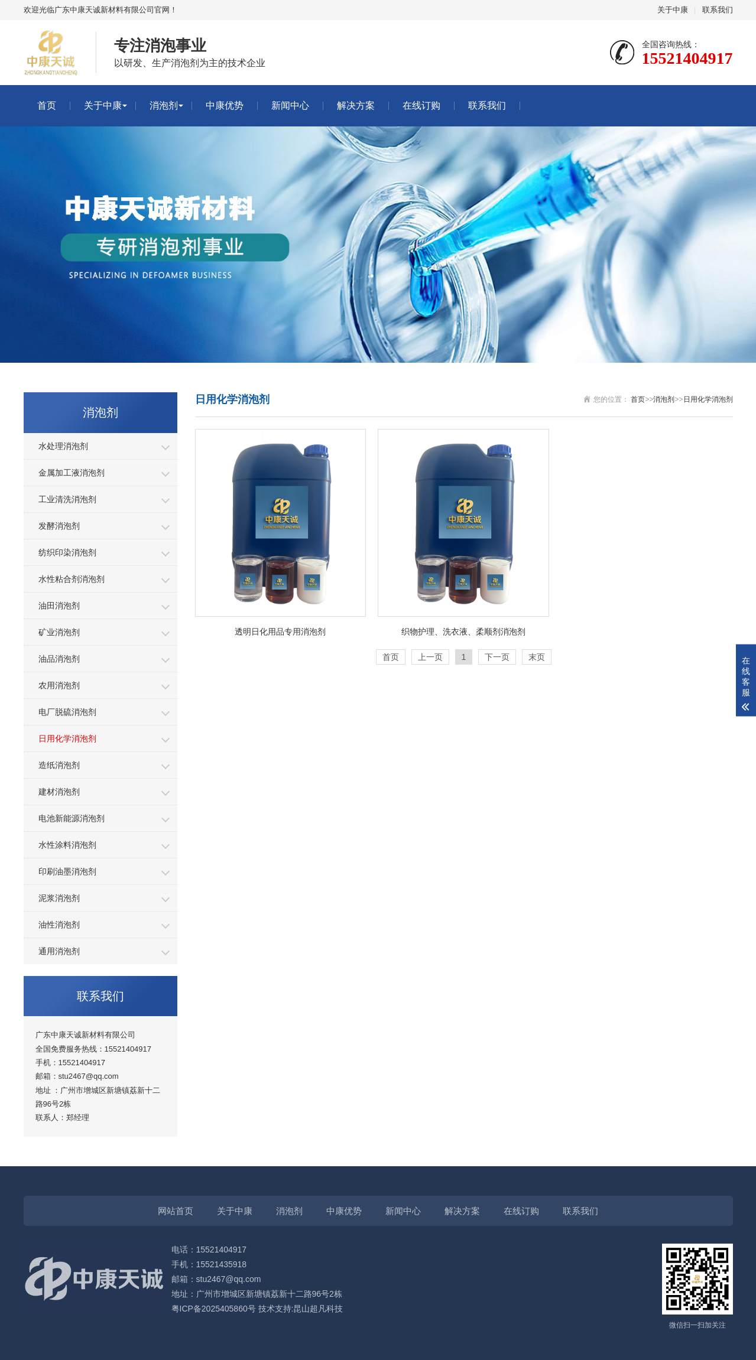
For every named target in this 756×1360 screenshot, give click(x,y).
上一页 (430, 657)
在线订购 (421, 105)
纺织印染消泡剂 (67, 552)
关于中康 (672, 9)
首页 (46, 105)
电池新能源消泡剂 (71, 818)
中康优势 (225, 105)
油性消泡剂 (59, 924)
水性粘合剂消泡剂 (71, 579)
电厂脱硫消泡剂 (67, 712)
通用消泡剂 (59, 951)
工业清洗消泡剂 (67, 499)
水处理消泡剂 (63, 446)
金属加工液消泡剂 (71, 472)
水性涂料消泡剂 (67, 845)
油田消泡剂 (59, 605)
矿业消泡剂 (59, 632)
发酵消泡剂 (59, 526)
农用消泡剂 (59, 685)
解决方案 (356, 105)
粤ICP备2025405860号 (213, 1308)
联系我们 (717, 9)
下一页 (497, 657)
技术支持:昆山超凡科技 (300, 1308)
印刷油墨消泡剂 (67, 871)
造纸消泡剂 (59, 765)
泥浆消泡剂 (59, 898)
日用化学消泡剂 (67, 738)
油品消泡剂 (59, 658)
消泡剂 (164, 105)
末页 (536, 657)
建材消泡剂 (59, 791)
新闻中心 (290, 105)
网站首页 (175, 1211)
